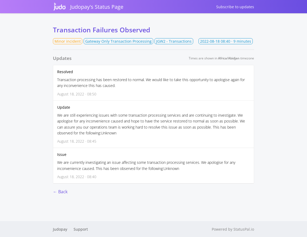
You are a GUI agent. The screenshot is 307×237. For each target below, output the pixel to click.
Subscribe (235, 6)
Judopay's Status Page (88, 7)
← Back (60, 192)
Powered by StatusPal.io (233, 229)
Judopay (60, 229)
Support (81, 229)
